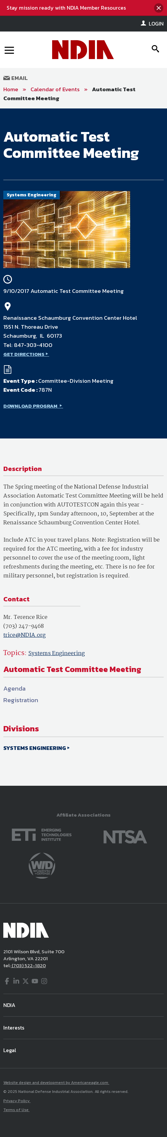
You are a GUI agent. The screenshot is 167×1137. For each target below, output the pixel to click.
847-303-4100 (33, 345)
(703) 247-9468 (23, 626)
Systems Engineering (56, 653)
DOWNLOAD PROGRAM (30, 406)
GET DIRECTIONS (23, 354)
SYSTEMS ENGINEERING (34, 748)
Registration (20, 700)
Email (15, 78)
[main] (83, 447)
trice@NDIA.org (24, 635)
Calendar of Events (55, 89)
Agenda (14, 688)
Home (10, 89)
